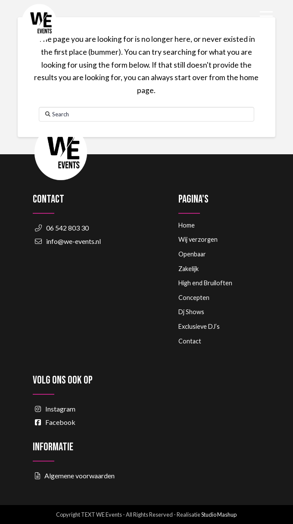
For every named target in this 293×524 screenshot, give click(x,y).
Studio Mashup (219, 514)
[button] (266, 16)
